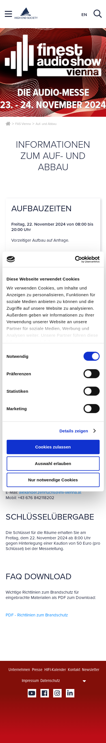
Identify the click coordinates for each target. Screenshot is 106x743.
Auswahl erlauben (53, 463)
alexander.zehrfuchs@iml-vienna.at (50, 492)
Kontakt (74, 669)
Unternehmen (19, 669)
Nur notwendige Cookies (53, 479)
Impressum (30, 680)
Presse (37, 669)
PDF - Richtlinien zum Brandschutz (37, 615)
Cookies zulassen (53, 447)
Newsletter (90, 669)
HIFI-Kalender (55, 669)
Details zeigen (73, 430)
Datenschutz (50, 680)
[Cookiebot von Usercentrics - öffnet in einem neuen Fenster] (75, 259)
